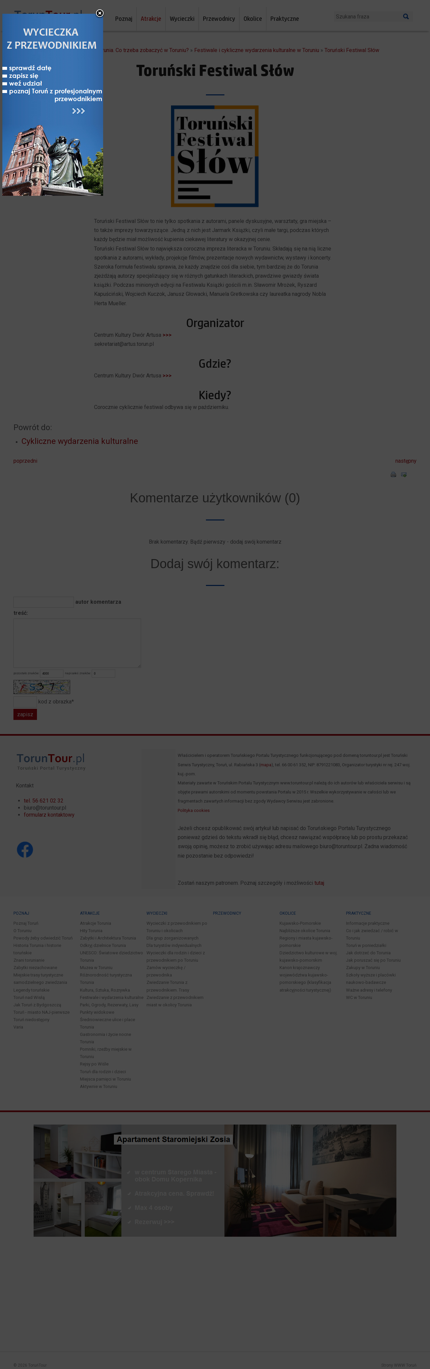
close (259, 584)
